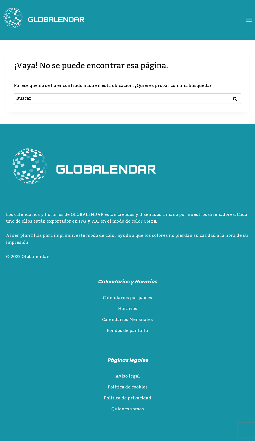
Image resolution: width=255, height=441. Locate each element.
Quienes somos (127, 409)
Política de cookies (128, 387)
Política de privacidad (127, 398)
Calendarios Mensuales (127, 319)
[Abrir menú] (249, 20)
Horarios (127, 309)
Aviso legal (127, 376)
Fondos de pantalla (127, 330)
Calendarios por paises (127, 298)
